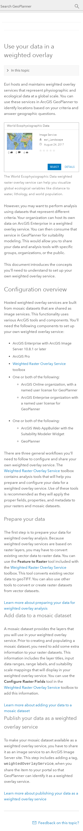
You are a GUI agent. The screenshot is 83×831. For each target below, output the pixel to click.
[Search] (76, 6)
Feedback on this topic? (58, 822)
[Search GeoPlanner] (37, 6)
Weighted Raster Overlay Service (39, 364)
